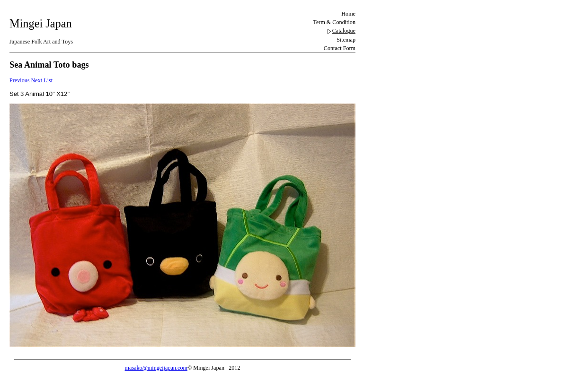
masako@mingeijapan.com (156, 367)
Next (37, 80)
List (48, 80)
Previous (19, 80)
